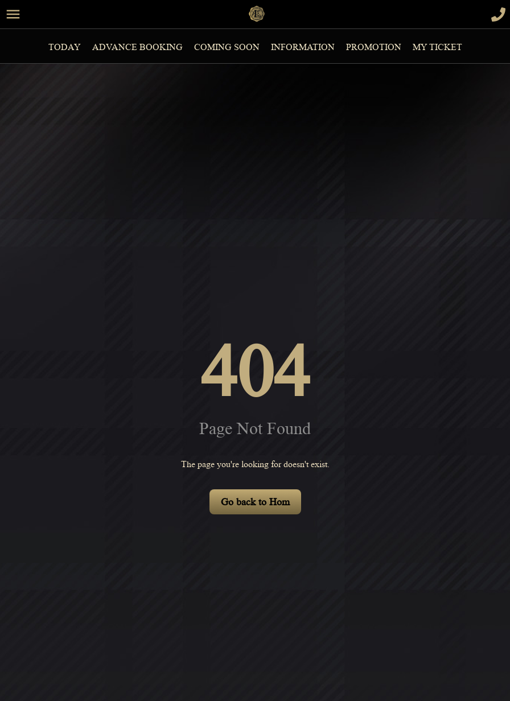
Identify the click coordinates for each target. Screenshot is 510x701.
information (303, 47)
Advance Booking (137, 47)
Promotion (373, 47)
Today (64, 47)
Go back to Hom (255, 502)
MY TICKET (437, 47)
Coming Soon (227, 47)
